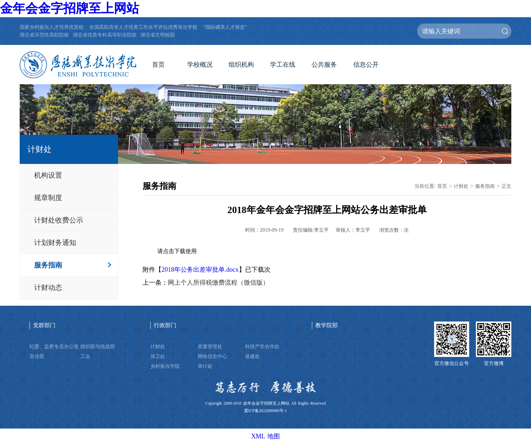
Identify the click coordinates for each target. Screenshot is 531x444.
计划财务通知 (55, 242)
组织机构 (241, 64)
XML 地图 (265, 436)
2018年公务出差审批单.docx (200, 269)
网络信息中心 (212, 356)
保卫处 (157, 356)
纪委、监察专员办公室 (54, 346)
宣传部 (36, 356)
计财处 (461, 186)
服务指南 (48, 265)
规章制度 (48, 197)
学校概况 (199, 64)
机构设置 (48, 175)
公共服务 (324, 64)
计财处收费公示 (58, 220)
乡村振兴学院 (165, 366)
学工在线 (282, 64)
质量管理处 (210, 346)
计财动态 (48, 287)
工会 (85, 356)
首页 (158, 64)
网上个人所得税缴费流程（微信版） (218, 282)
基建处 (252, 356)
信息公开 (366, 64)
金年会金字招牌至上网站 (69, 8)
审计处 (205, 366)
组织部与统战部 (97, 346)
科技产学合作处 (262, 346)
